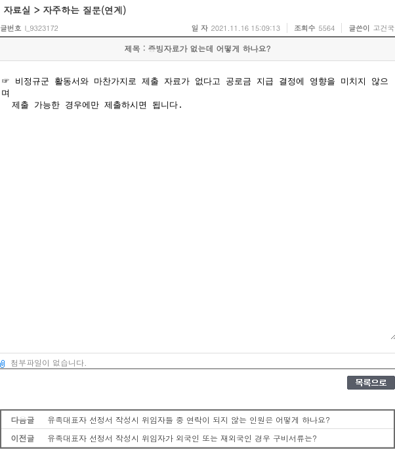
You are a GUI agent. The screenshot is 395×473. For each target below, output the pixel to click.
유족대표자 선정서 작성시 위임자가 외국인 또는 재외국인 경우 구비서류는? (182, 437)
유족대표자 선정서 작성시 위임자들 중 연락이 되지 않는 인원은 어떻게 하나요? (188, 419)
